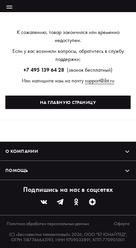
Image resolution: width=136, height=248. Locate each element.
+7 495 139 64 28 (44, 69)
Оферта (121, 223)
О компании (68, 151)
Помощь (68, 170)
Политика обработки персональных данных (48, 223)
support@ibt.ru (99, 80)
